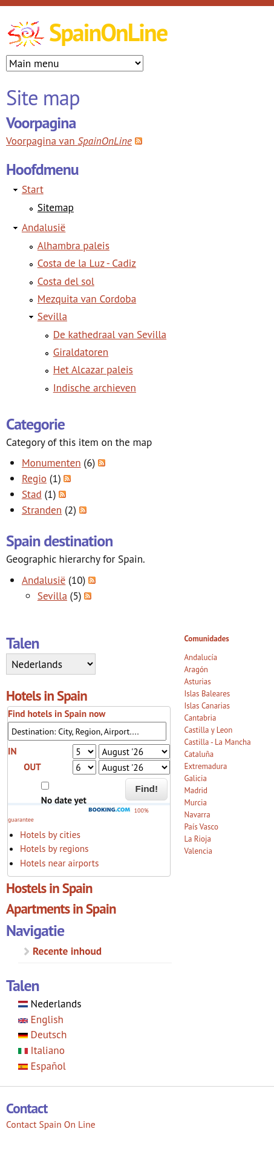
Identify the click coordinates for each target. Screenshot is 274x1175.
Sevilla (52, 316)
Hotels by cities (50, 834)
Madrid (195, 790)
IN (12, 751)
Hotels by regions (54, 848)
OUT (32, 767)
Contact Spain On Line (51, 1124)
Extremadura (205, 766)
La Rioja (197, 839)
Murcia (195, 802)
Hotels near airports (59, 863)
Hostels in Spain (49, 888)
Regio (34, 478)
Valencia (198, 851)
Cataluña (199, 754)
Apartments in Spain (61, 908)
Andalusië (43, 227)
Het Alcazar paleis (93, 369)
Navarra (197, 815)
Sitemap (56, 207)
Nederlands (50, 1003)
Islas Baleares (207, 694)
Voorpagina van (69, 141)
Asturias (197, 681)
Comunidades (206, 638)
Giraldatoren (81, 352)
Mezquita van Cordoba (87, 299)
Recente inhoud (67, 951)
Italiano (41, 1050)
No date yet (63, 800)
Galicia (195, 778)
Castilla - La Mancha (217, 742)
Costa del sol (66, 281)
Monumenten (51, 463)
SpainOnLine (108, 32)
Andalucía (200, 657)
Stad (32, 494)
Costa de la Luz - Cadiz (87, 263)
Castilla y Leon (208, 730)
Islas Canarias (206, 706)
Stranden (42, 510)
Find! (146, 789)
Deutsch (42, 1034)
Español (42, 1066)
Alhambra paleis (73, 245)
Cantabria (200, 718)
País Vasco (201, 827)
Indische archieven (94, 387)
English (41, 1019)
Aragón (196, 669)
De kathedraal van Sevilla (109, 334)
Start (33, 189)
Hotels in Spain (46, 695)
